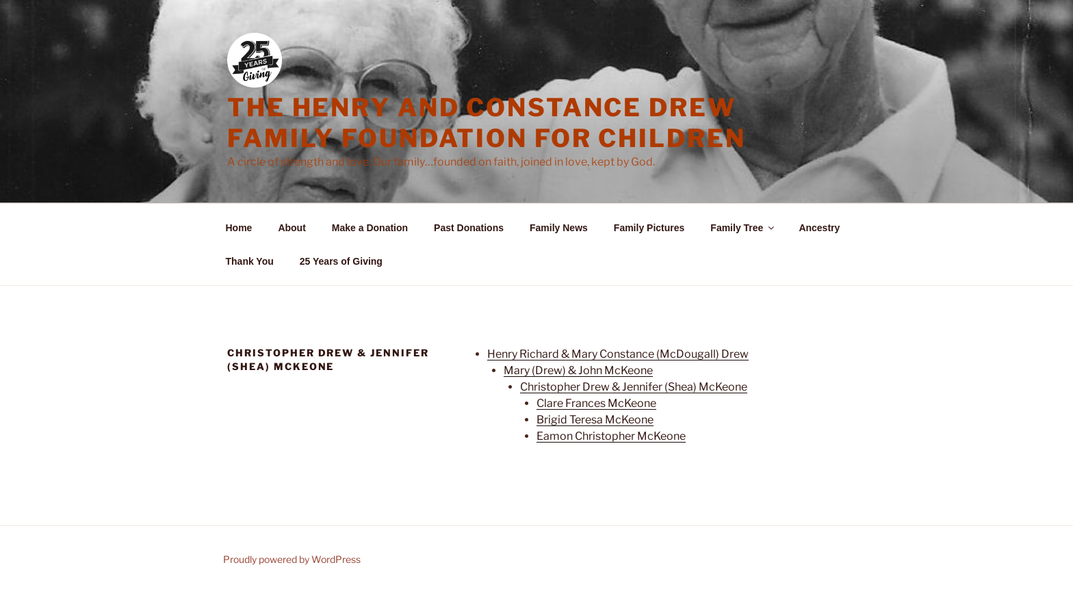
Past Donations (469, 227)
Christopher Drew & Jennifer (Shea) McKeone (633, 386)
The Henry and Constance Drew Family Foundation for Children (486, 122)
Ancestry (819, 227)
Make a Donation (370, 227)
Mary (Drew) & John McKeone (578, 370)
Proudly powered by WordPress (292, 559)
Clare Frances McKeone (596, 403)
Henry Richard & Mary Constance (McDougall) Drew (618, 353)
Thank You (250, 261)
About (291, 227)
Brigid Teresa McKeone (595, 419)
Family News (559, 227)
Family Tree (743, 227)
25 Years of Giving (341, 261)
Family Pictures (649, 227)
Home (239, 227)
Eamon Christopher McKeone (611, 436)
